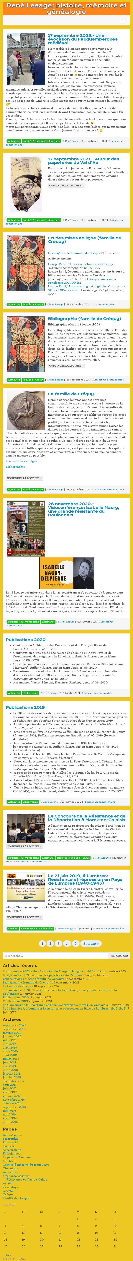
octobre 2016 (12, 1103)
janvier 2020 (12, 1036)
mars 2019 (10, 1051)
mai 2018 (9, 1066)
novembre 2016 (14, 1099)
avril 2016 (10, 1118)
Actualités (10, 1172)
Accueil (8, 1183)
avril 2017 (10, 1092)
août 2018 (10, 1055)
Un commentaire (103, 304)
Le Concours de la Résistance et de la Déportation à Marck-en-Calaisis (86, 818)
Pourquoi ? (10, 1142)
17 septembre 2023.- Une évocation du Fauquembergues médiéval (82, 39)
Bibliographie (15, 466)
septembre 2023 (14, 1025)
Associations (12, 1150)
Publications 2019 (25, 707)
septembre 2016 (14, 1107)
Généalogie (11, 1187)
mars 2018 (10, 1070)
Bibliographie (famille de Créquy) (84, 319)
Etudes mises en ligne (21, 461)
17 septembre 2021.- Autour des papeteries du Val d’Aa (83, 161)
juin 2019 (9, 1040)
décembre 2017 (13, 1081)
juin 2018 (9, 1062)
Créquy (8, 1194)
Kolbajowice (11, 1153)
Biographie (10, 1138)
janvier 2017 (11, 1096)
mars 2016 (10, 1122)
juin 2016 (9, 1110)
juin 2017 (9, 1088)
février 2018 (11, 1073)
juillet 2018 (11, 1058)
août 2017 (10, 1084)
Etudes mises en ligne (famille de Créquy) (84, 240)
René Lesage (72, 141)
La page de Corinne (17, 1157)
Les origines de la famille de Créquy (74, 253)
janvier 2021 (12, 1032)
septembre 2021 (14, 1029)
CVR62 (8, 1190)
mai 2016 (9, 1114)
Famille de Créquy (16, 1198)
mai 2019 (9, 1044)
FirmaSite (19, 1259)
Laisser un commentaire (108, 379)
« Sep (7, 1255)
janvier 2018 (12, 1077)
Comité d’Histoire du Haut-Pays (26, 1164)
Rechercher (119, 955)
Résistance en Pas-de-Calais (26, 1179)
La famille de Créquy (71, 394)
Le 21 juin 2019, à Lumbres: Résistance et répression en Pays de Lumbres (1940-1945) (85, 880)
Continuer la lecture (66, 185)
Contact (8, 1146)
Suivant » (91, 943)
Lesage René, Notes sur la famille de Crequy (80, 264)
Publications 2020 (25, 640)
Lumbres (9, 1161)
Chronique (10, 1168)
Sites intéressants (16, 1176)
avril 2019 (10, 1047)
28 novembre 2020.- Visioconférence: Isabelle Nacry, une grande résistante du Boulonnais (83, 509)
